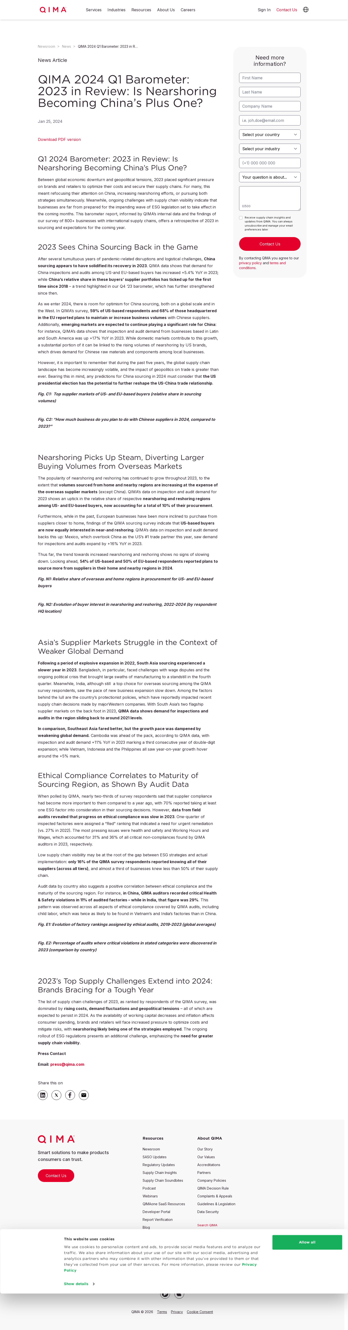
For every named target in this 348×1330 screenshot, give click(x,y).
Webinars (150, 1196)
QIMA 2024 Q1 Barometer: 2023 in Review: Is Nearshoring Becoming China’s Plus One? (108, 46)
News (66, 46)
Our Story (205, 1149)
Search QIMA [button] (207, 1225)
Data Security (208, 1212)
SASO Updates (155, 1157)
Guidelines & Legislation (216, 1204)
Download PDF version (59, 139)
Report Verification (158, 1219)
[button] (305, 10)
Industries (116, 10)
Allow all (307, 1278)
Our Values (206, 1157)
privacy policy (250, 263)
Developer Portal (156, 1212)
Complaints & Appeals (214, 1196)
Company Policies (211, 1180)
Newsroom (46, 46)
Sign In (264, 9)
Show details (76, 1320)
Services (94, 10)
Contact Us (56, 1175)
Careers (188, 10)
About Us (166, 10)
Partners (204, 1172)
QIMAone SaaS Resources (164, 1204)
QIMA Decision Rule (213, 1188)
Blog (146, 1227)
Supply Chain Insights (160, 1172)
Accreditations (208, 1165)
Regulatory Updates (159, 1165)
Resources (141, 10)
